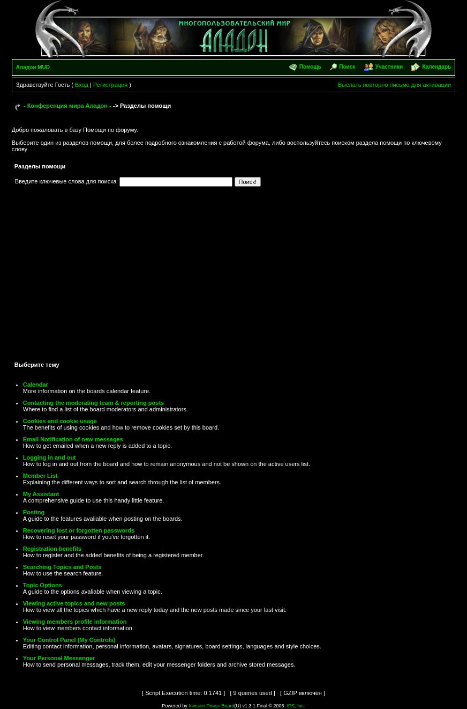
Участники (389, 67)
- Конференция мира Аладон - (67, 105)
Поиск (347, 67)
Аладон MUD (33, 67)
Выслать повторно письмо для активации (394, 85)
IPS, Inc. (296, 705)
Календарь (436, 67)
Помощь (310, 67)
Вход (81, 85)
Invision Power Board (211, 705)
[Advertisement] (233, 277)
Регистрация (110, 85)
